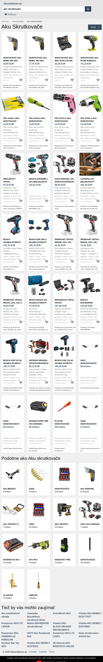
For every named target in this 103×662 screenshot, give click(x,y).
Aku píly (33, 560)
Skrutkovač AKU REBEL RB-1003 (38, 59)
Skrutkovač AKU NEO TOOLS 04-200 (64, 59)
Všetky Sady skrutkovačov (89, 388)
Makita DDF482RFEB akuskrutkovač (89, 303)
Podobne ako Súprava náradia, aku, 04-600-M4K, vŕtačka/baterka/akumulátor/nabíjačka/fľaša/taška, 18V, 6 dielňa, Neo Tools (47, 390)
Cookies (43, 652)
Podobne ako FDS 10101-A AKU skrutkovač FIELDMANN (89, 148)
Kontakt (32, 652)
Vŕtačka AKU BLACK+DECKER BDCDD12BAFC (62, 626)
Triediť (93, 27)
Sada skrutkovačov (11, 422)
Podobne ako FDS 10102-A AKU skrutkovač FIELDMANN (12, 148)
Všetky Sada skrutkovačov (12, 448)
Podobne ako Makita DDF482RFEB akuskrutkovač (87, 330)
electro (5, 21)
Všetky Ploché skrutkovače (60, 450)
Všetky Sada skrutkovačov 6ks (89, 450)
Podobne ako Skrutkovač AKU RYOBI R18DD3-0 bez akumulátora (89, 87)
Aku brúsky (9, 489)
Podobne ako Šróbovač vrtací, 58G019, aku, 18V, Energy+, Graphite (89, 269)
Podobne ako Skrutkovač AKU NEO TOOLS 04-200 (64, 86)
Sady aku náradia (90, 524)
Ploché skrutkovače (62, 422)
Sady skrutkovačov (88, 361)
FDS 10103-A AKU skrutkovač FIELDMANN (37, 121)
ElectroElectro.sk (13, 3)
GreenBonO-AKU (62, 613)
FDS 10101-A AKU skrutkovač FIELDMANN (88, 121)
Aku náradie (87, 489)
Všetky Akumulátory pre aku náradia (37, 450)
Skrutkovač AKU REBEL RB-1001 (12, 59)
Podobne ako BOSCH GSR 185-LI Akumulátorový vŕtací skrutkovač (38, 269)
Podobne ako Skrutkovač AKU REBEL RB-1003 (38, 86)
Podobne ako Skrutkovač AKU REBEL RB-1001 (12, 86)
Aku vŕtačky (62, 524)
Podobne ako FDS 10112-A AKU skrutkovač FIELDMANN (64, 148)
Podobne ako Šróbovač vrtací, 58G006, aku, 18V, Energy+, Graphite (63, 269)
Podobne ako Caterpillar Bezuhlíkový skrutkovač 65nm (89, 208)
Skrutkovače (17, 21)
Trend (51, 652)
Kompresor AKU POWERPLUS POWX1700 (9, 636)
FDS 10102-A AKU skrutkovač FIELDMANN (11, 121)
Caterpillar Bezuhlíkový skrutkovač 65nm (89, 182)
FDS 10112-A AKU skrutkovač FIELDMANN (63, 121)
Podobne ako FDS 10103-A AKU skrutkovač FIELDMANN (38, 148)
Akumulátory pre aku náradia (38, 422)
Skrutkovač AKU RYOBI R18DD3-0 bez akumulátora (90, 61)
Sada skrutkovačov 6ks (88, 424)
